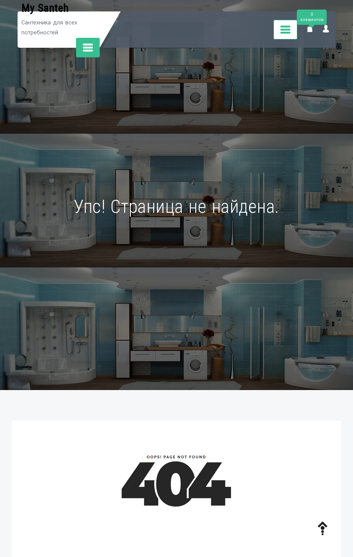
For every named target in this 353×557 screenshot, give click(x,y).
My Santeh (45, 8)
